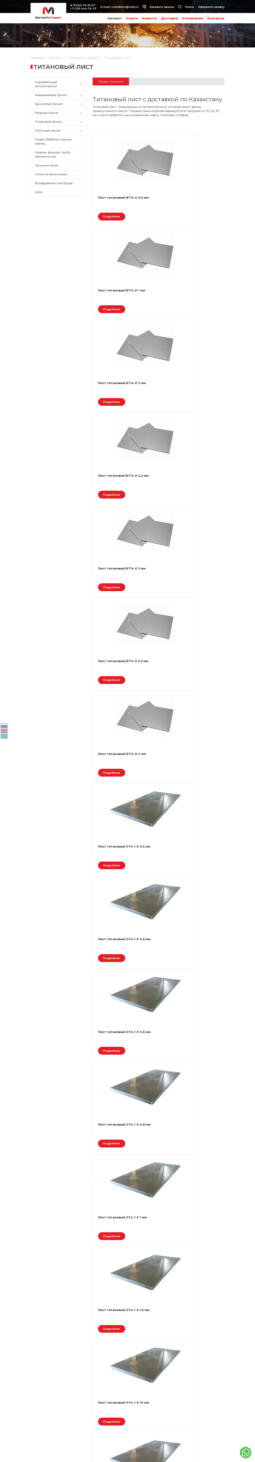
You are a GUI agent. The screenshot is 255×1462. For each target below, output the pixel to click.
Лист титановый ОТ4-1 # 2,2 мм (112, 693)
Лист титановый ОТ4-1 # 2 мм (200, 595)
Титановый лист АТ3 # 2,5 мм (200, 1089)
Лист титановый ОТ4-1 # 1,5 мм (112, 595)
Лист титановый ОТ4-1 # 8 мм (112, 891)
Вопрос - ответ (41, 1425)
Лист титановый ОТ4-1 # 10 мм (156, 595)
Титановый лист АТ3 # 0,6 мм (156, 891)
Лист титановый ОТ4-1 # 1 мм (200, 496)
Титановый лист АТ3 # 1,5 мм (200, 990)
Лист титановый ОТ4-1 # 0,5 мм (156, 397)
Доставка (169, 18)
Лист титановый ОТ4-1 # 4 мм (112, 792)
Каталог (115, 18)
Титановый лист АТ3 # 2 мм (156, 1089)
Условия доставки (93, 1425)
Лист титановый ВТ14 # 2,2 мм (112, 298)
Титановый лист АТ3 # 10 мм (112, 1089)
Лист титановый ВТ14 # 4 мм (112, 397)
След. (126, 1126)
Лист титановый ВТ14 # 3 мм (156, 298)
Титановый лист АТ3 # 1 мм (156, 990)
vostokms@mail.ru (124, 6)
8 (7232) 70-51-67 (82, 5)
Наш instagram (195, 1434)
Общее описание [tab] (112, 81)
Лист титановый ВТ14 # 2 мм (200, 199)
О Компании (192, 18)
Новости (149, 18)
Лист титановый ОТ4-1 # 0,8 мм (156, 496)
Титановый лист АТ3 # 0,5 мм (200, 891)
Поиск (186, 6)
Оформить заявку (211, 6)
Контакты (215, 18)
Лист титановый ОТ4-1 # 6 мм (200, 792)
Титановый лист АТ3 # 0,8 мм (112, 990)
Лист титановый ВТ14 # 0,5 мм (112, 199)
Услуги (132, 18)
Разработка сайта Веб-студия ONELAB (202, 1448)
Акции (35, 1420)
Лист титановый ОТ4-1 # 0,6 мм (200, 397)
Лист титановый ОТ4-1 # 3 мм (200, 693)
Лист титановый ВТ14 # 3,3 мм (200, 298)
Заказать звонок (158, 6)
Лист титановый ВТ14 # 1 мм (156, 199)
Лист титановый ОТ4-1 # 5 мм (156, 792)
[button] (82, 84)
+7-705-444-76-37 (83, 8)
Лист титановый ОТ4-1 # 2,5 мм (156, 693)
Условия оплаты (92, 1420)
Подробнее (114, 219)
